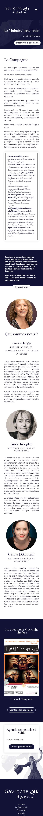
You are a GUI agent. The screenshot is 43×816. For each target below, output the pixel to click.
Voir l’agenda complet (21, 746)
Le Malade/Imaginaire (22, 699)
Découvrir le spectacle (27, 43)
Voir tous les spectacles (21, 710)
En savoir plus (22, 287)
